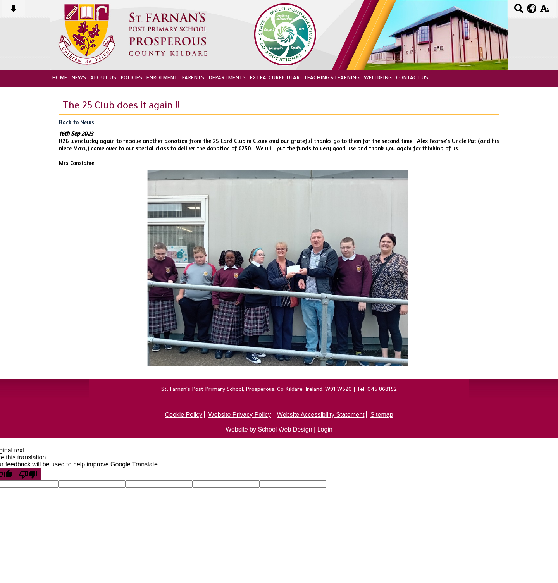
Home (59, 78)
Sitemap (381, 414)
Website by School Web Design (269, 429)
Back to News (76, 122)
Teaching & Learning (332, 78)
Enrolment (161, 78)
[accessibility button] (544, 11)
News (78, 78)
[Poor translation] (28, 474)
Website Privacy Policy (239, 414)
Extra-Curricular (275, 78)
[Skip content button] (13, 11)
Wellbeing (378, 78)
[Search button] (518, 11)
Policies (131, 78)
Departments (227, 78)
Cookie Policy (183, 414)
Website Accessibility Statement (321, 414)
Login (324, 429)
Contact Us (412, 78)
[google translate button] (531, 8)
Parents (193, 78)
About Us (103, 78)
